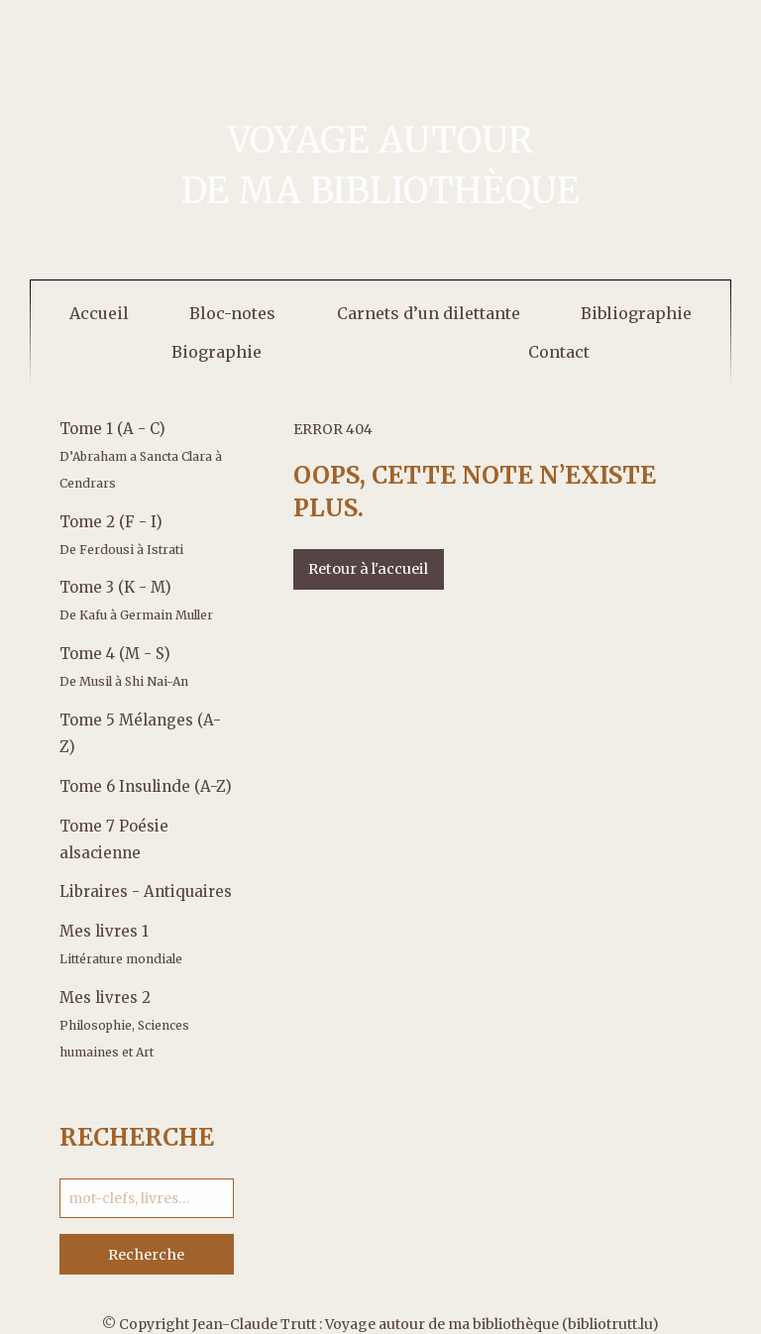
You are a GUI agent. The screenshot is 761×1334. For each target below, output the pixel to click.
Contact (559, 352)
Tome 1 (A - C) (140, 455)
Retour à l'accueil (368, 569)
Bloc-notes (232, 313)
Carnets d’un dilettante (428, 313)
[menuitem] (99, 313)
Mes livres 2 (124, 1023)
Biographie (216, 352)
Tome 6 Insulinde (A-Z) (145, 786)
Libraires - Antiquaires (145, 891)
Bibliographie (636, 313)
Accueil (99, 313)
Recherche (146, 1255)
